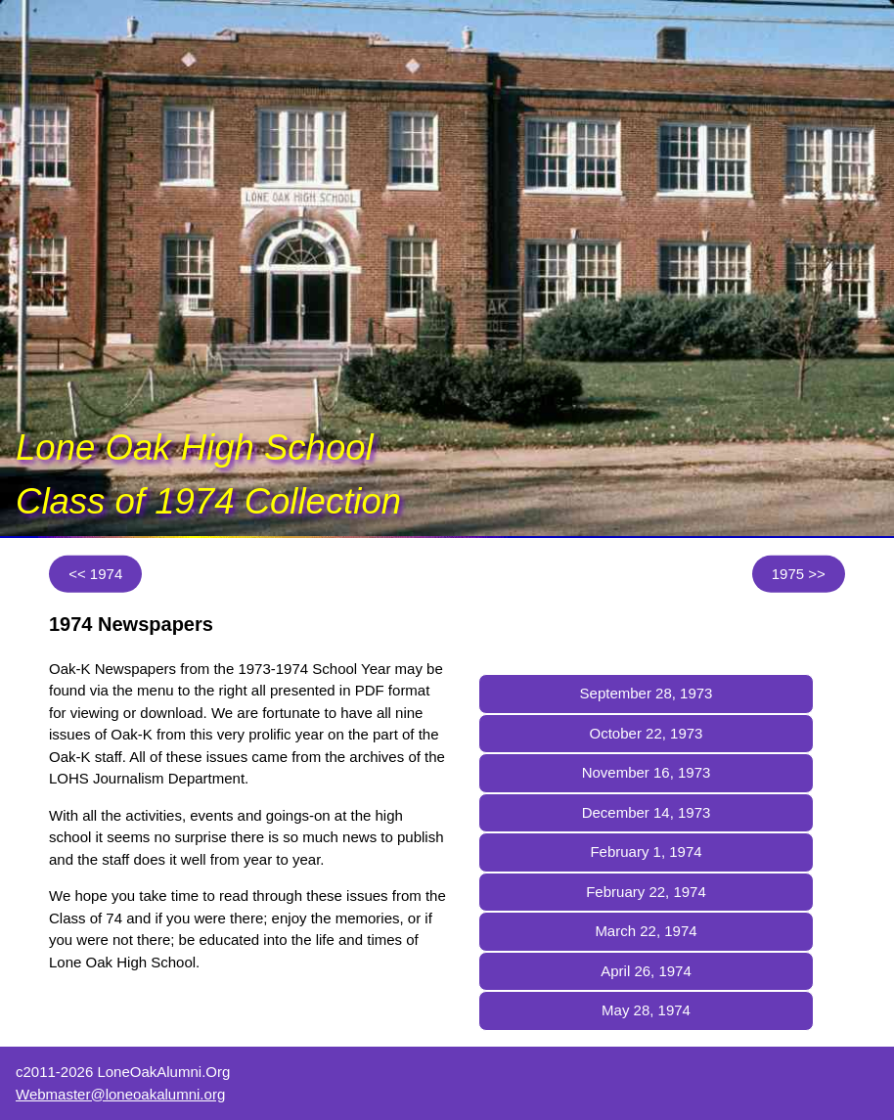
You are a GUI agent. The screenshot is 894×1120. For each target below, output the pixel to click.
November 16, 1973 (646, 772)
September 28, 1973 (646, 693)
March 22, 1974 (645, 930)
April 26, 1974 (646, 971)
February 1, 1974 (645, 851)
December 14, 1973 (646, 812)
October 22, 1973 (646, 733)
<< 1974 (95, 573)
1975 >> (798, 573)
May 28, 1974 (646, 1010)
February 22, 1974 (646, 891)
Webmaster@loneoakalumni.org (120, 1094)
